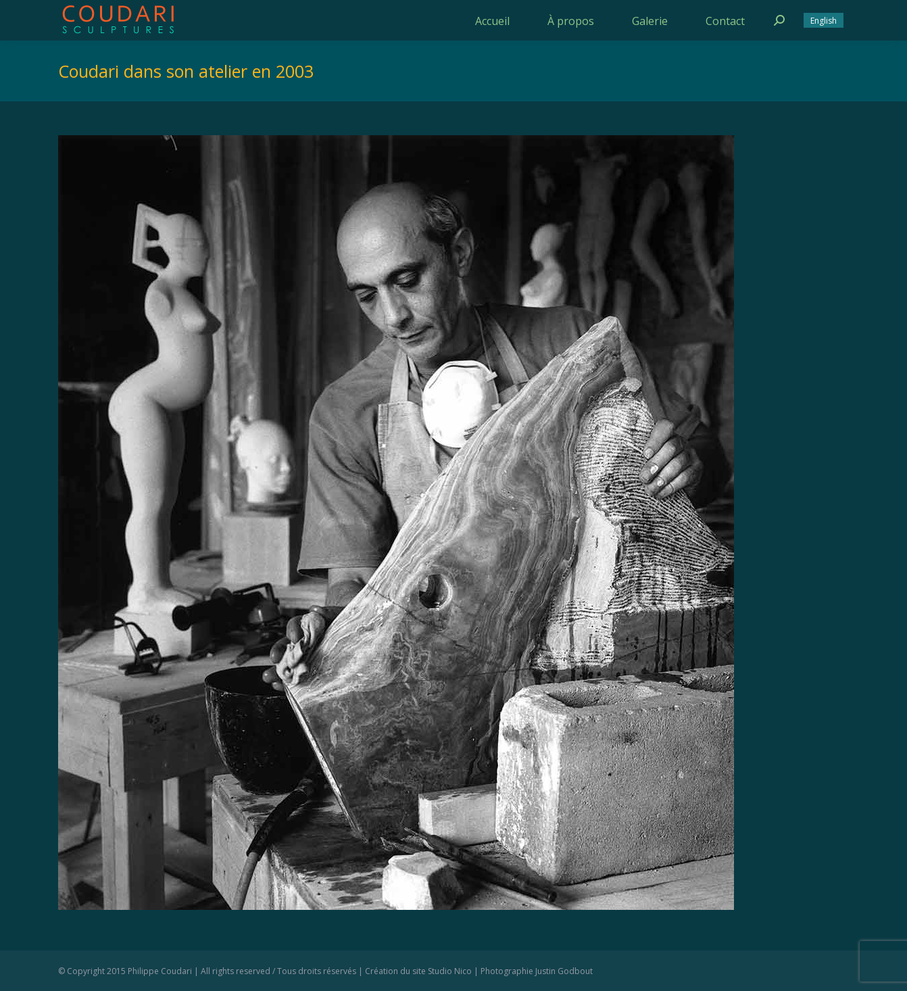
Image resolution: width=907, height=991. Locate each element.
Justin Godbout (564, 971)
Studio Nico (450, 971)
